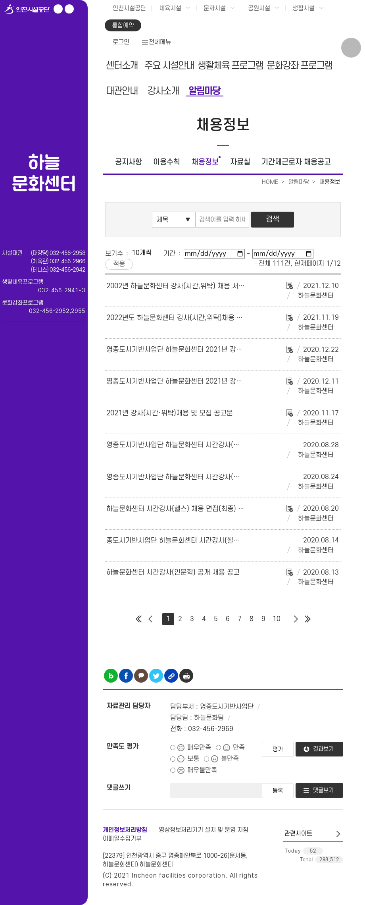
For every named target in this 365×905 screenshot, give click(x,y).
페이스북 (69, 9)
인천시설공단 (129, 8)
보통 (193, 758)
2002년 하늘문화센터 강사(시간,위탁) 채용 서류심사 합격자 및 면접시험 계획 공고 (225, 286)
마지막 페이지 (307, 619)
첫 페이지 (138, 619)
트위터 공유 (156, 676)
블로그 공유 (111, 676)
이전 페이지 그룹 (150, 619)
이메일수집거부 (122, 838)
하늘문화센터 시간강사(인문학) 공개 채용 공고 (173, 572)
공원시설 (259, 8)
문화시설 (215, 8)
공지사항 (128, 162)
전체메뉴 (160, 42)
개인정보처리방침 (125, 830)
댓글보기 (323, 790)
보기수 (114, 253)
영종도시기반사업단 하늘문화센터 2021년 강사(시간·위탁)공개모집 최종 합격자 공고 (228, 349)
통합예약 (123, 25)
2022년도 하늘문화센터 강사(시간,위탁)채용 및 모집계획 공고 (195, 318)
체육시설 (170, 8)
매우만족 (199, 747)
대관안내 (122, 91)
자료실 (240, 162)
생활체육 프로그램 (230, 65)
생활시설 (303, 8)
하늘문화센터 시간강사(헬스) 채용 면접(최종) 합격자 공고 (189, 509)
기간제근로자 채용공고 (296, 162)
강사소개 (163, 91)
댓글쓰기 (119, 787)
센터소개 (122, 65)
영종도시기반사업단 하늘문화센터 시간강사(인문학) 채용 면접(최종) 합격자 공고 (221, 445)
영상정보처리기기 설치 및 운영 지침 (203, 830)
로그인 (121, 42)
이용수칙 (166, 162)
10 (276, 619)
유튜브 (58, 9)
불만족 (230, 758)
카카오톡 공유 (141, 676)
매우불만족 (202, 770)
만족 (239, 747)
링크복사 (171, 676)
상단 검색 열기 (351, 48)
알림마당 (204, 91)
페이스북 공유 (126, 676)
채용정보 (205, 162)
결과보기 (323, 749)
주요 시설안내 (169, 65)
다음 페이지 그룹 (296, 619)
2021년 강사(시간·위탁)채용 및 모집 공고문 (169, 413)
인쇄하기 (186, 676)
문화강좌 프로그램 (299, 65)
